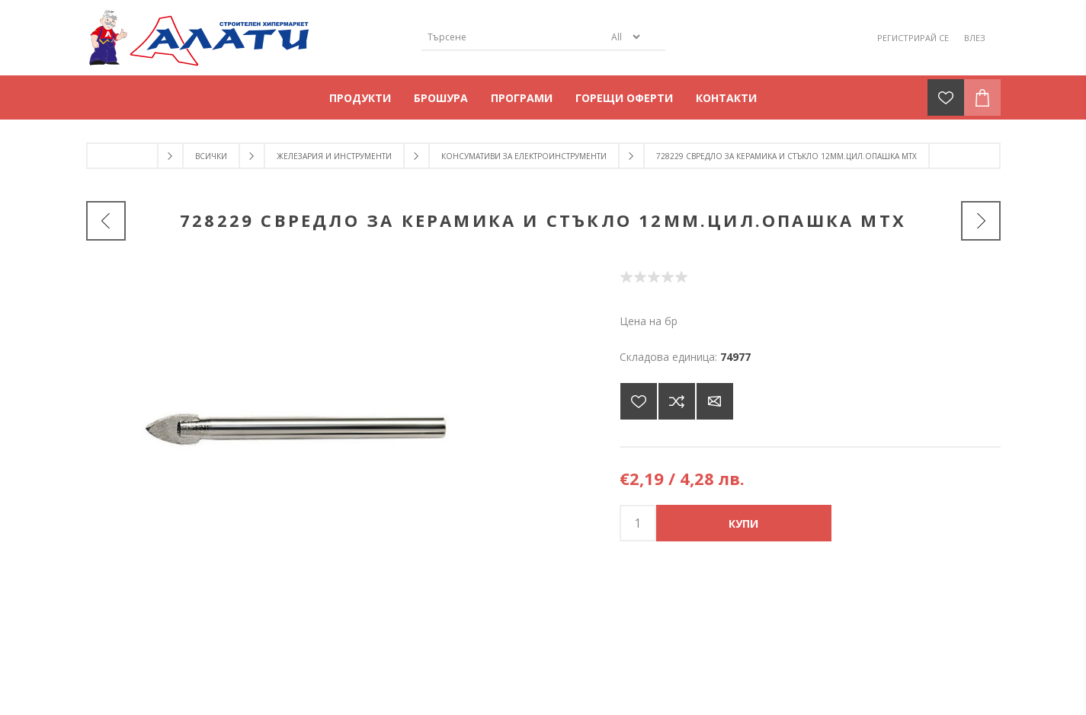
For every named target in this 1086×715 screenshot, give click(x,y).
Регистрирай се (913, 37)
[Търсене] (512, 36)
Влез (974, 37)
